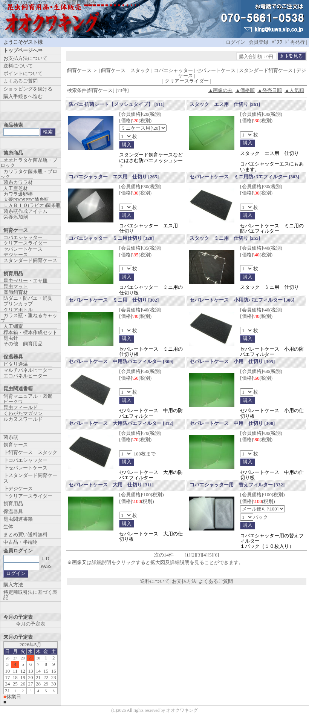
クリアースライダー (25, 243)
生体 (8, 526)
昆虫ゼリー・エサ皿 (25, 281)
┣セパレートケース (25, 468)
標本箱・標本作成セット (30, 332)
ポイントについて (23, 73)
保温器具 (13, 511)
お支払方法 (184, 581)
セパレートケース (23, 249)
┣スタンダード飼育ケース (30, 477)
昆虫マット (15, 286)
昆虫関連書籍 (18, 519)
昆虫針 (10, 338)
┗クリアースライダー (27, 496)
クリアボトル (18, 310)
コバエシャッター (23, 237)
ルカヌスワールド (23, 419)
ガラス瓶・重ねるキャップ (28, 318)
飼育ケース (15, 445)
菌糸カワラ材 (18, 182)
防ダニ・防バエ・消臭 (27, 298)
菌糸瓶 (10, 437)
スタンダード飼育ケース (30, 260)
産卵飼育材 (15, 292)
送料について (155, 581)
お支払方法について (25, 58)
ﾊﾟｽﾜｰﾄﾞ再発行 (288, 42)
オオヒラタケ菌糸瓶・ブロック (28, 162)
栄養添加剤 (15, 217)
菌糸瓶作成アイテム (25, 211)
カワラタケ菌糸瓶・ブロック (28, 174)
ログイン (235, 42)
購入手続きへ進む (23, 96)
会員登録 (258, 42)
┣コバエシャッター (25, 460)
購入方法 (13, 584)
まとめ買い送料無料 (25, 534)
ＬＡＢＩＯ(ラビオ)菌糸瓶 (32, 205)
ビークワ (13, 402)
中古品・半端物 (20, 542)
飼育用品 (13, 503)
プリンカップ (18, 304)
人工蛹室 (13, 326)
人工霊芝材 (15, 188)
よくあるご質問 (216, 581)
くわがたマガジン (23, 413)
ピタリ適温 (15, 364)
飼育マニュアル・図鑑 (27, 396)
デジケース (15, 255)
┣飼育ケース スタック (30, 452)
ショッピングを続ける (27, 89)
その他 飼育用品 (23, 344)
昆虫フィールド (20, 407)
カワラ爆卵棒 (18, 194)
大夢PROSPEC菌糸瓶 (26, 199)
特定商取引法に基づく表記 (30, 594)
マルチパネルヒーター (27, 370)
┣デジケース (18, 488)
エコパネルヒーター (25, 376)
